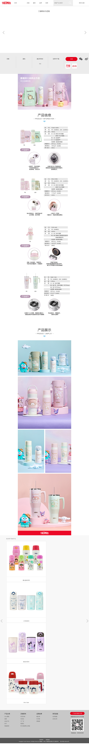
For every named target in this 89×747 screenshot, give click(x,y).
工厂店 (22, 721)
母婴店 (22, 723)
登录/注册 (81, 3)
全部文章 (55, 719)
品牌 (40, 3)
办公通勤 (6, 716)
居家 (5, 719)
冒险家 (38, 721)
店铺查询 (23, 714)
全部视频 (55, 716)
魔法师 (38, 716)
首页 (15, 3)
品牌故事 (39, 714)
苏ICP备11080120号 (64, 741)
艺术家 (38, 719)
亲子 (5, 723)
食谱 (46, 3)
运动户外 (6, 721)
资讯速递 (55, 714)
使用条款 (48, 739)
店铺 (28, 3)
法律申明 (41, 739)
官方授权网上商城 (25, 726)
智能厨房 (6, 726)
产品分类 (7, 714)
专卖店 (22, 719)
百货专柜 (22, 716)
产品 (22, 3)
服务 (34, 3)
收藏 (71, 59)
